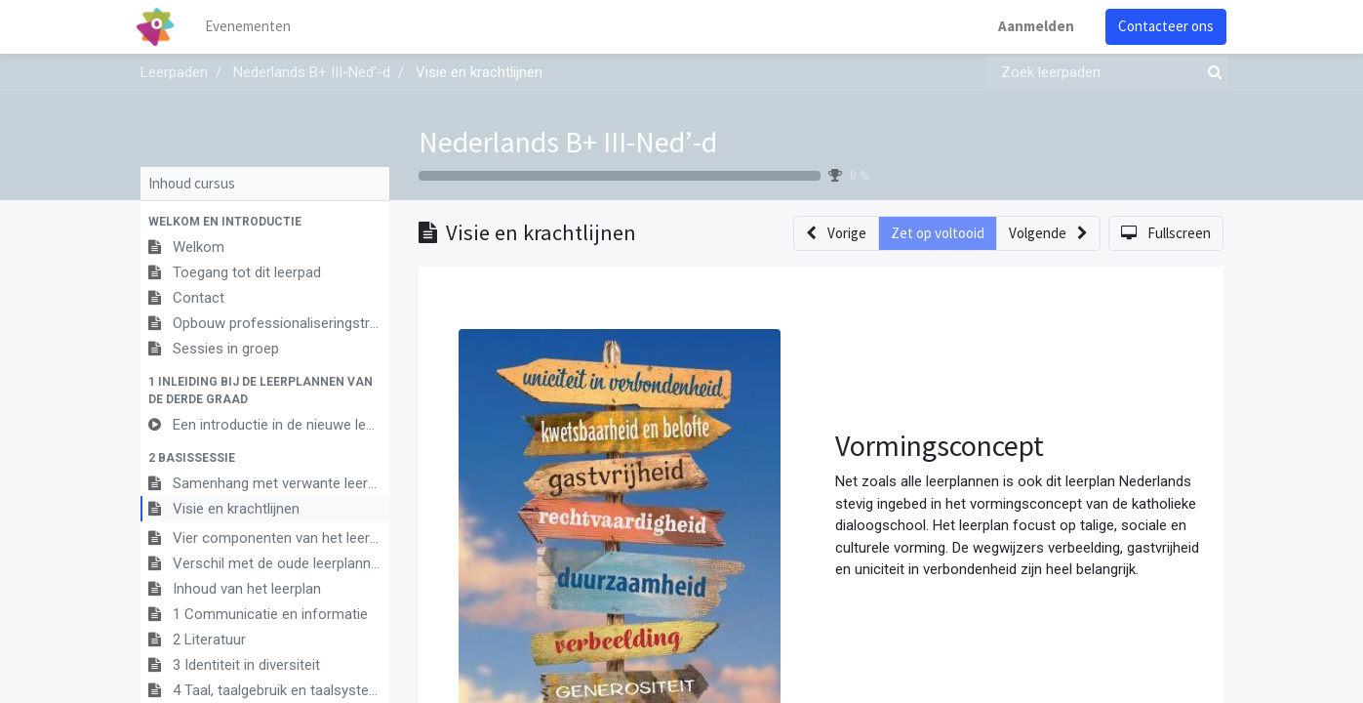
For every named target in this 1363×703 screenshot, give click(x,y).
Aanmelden (1033, 26)
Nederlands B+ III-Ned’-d (568, 141)
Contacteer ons (1163, 26)
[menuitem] (251, 27)
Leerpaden (174, 72)
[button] (264, 221)
